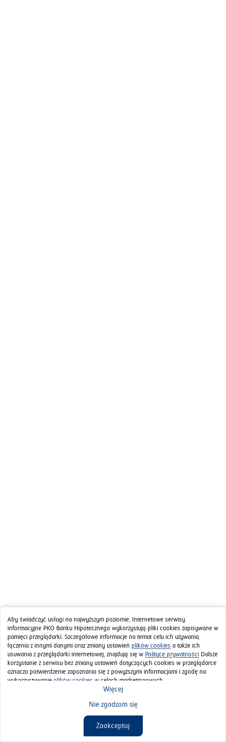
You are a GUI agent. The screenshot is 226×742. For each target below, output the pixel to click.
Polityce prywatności (172, 654)
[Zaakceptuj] (113, 725)
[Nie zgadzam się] (113, 704)
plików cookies (151, 645)
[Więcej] (113, 689)
